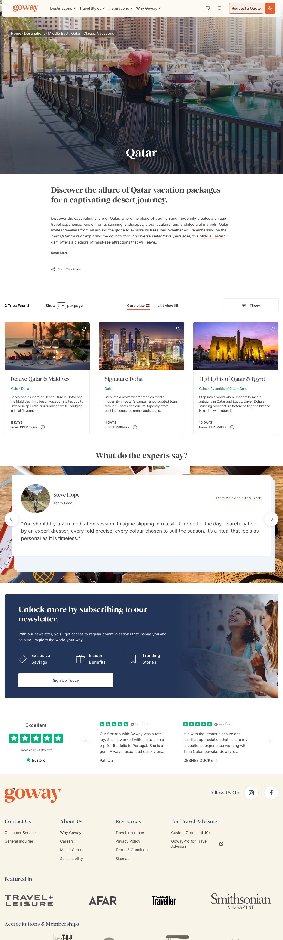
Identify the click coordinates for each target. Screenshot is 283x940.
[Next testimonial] (271, 516)
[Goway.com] (26, 8)
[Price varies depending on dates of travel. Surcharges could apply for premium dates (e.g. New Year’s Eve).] (42, 427)
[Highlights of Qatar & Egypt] (235, 378)
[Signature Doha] (141, 378)
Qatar (76, 33)
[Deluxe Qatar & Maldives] (47, 378)
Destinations (34, 33)
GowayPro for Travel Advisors (197, 837)
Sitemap (123, 851)
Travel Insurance (130, 825)
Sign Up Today (66, 673)
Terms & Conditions (132, 843)
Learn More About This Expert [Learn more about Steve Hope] (246, 498)
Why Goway (70, 825)
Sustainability (71, 851)
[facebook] (271, 786)
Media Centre (71, 843)
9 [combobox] (59, 306)
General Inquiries (19, 834)
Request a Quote (246, 8)
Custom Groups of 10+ (191, 825)
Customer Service (20, 825)
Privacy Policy (128, 834)
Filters (251, 306)
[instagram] (251, 786)
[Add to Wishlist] (84, 329)
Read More (59, 253)
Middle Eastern (212, 236)
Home (16, 33)
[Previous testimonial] (12, 516)
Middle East (58, 33)
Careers (67, 834)
